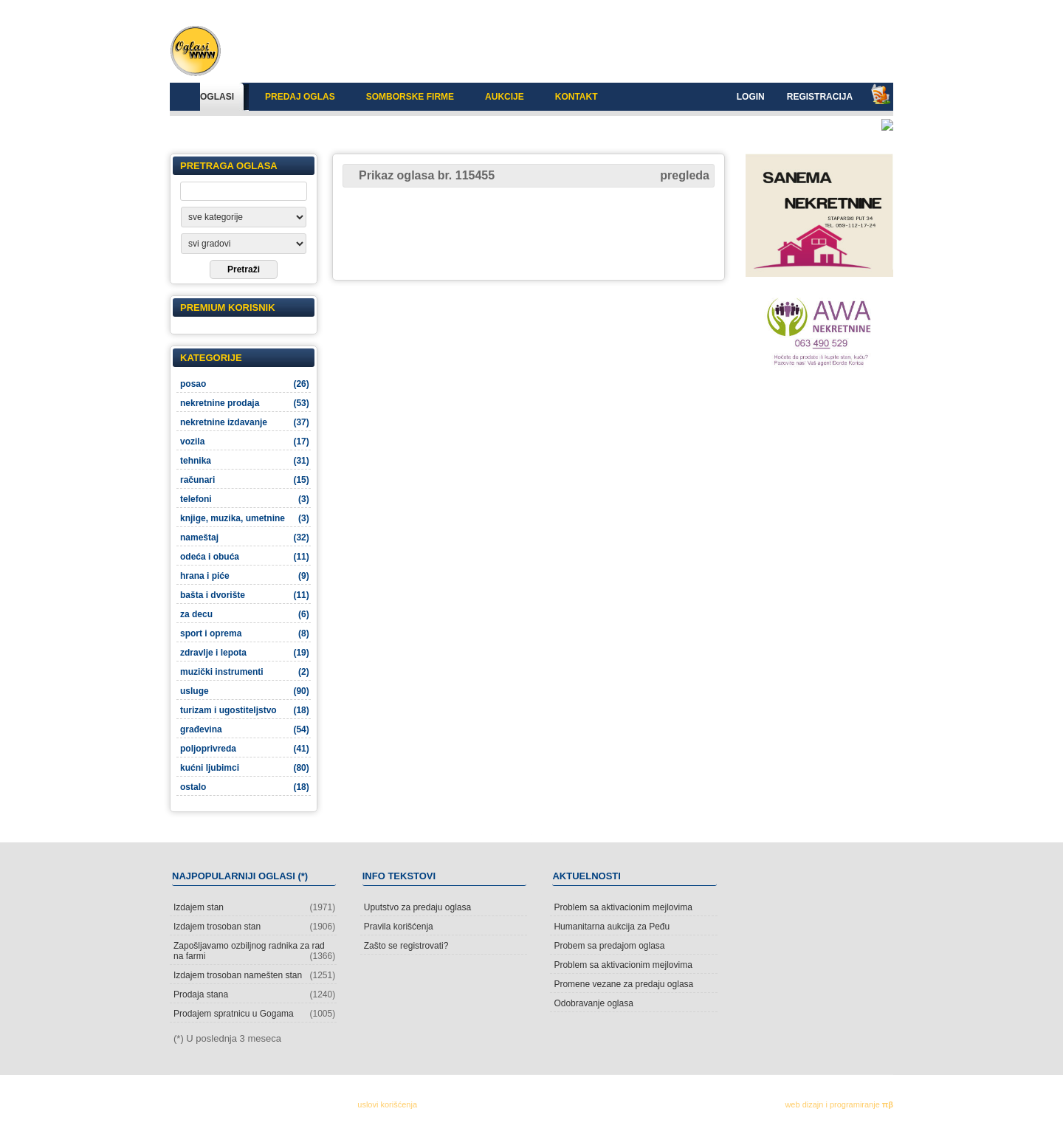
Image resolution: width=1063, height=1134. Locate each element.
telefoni (244, 499)
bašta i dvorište (244, 595)
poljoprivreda (244, 748)
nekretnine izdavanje (244, 422)
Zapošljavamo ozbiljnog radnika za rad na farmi (254, 951)
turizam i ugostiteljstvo (244, 710)
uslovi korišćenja (387, 1104)
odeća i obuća (244, 556)
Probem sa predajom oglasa (609, 946)
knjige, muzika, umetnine (244, 518)
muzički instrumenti (244, 672)
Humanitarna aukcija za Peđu (612, 926)
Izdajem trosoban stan (254, 926)
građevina (244, 729)
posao (244, 384)
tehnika (244, 461)
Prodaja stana (254, 994)
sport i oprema (244, 633)
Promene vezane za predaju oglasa (623, 984)
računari (244, 480)
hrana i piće (244, 576)
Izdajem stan (254, 907)
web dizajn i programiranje (839, 1104)
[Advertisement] (528, 232)
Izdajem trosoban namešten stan (254, 975)
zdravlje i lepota (244, 652)
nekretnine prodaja (244, 403)
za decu (244, 614)
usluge (244, 691)
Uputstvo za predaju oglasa (417, 907)
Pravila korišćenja (398, 926)
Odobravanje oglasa (593, 1003)
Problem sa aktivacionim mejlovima (623, 907)
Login (750, 97)
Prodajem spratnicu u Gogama (254, 1013)
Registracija (820, 97)
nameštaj (244, 537)
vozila (244, 441)
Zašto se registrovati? (406, 946)
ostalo (244, 787)
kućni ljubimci (244, 768)
